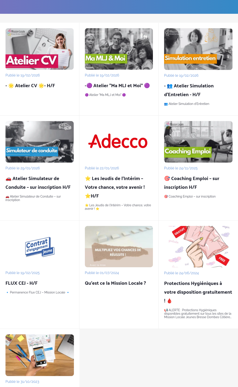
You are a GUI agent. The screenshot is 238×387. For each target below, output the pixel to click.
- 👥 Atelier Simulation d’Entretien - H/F (189, 90)
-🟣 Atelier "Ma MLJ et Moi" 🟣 (117, 85)
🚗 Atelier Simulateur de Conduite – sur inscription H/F (38, 182)
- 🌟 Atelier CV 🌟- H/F (30, 85)
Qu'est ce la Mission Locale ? (115, 282)
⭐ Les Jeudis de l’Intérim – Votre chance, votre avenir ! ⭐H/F (115, 187)
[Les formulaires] (226, 7)
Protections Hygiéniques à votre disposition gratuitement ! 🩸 (198, 292)
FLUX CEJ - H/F (21, 282)
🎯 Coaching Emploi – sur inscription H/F (191, 182)
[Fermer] (7, 7)
